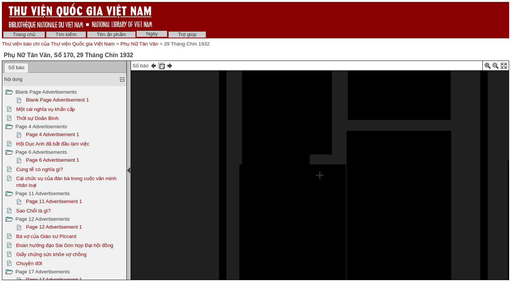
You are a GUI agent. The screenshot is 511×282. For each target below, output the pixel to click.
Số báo (16, 67)
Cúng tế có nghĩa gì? (39, 169)
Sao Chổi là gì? (33, 211)
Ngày (152, 33)
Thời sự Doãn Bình (37, 118)
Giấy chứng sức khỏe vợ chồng (51, 254)
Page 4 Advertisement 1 (52, 134)
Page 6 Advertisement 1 (52, 160)
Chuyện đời (29, 263)
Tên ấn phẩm (111, 34)
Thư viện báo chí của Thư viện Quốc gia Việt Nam (58, 44)
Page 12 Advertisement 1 (54, 227)
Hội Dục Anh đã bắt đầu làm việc (52, 144)
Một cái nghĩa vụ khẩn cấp (45, 109)
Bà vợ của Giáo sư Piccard (46, 236)
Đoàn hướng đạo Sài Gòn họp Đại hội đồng (64, 245)
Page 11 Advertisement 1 (54, 201)
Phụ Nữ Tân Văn (139, 44)
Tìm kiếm (66, 34)
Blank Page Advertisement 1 (57, 100)
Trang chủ (24, 34)
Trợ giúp (187, 34)
